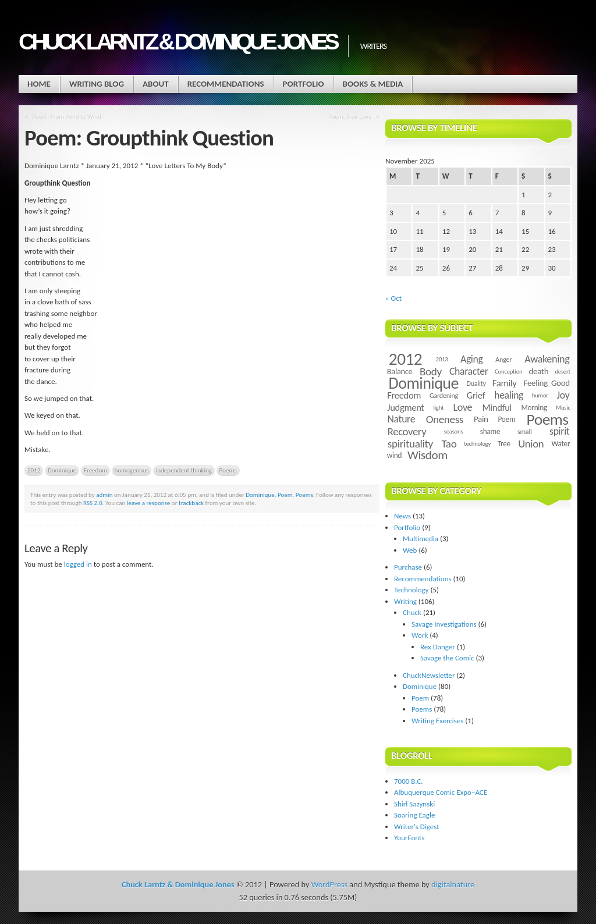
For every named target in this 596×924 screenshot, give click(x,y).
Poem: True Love (349, 116)
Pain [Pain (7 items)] (481, 419)
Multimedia (420, 538)
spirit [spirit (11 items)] (559, 431)
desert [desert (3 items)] (562, 371)
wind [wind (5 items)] (394, 455)
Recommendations (225, 84)
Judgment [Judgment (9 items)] (405, 407)
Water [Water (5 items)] (560, 444)
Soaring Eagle (414, 815)
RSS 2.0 (92, 503)
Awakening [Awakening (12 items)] (546, 359)
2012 (33, 470)
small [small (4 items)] (524, 431)
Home (39, 84)
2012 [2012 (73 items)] (405, 359)
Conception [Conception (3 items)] (508, 371)
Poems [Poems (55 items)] (548, 419)
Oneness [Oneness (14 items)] (444, 419)
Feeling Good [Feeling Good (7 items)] (547, 383)
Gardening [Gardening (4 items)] (444, 395)
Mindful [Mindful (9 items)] (497, 407)
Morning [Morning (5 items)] (534, 408)
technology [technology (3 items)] (477, 443)
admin (104, 495)
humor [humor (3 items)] (540, 395)
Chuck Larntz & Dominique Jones (177, 41)
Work (419, 635)
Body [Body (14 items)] (431, 371)
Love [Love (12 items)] (462, 407)
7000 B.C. (408, 781)
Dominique (62, 470)
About (156, 84)
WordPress (329, 884)
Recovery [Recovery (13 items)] (407, 431)
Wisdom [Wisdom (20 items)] (427, 455)
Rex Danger (437, 646)
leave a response (149, 503)
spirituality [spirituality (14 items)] (410, 443)
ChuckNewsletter (429, 675)
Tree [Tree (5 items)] (504, 444)
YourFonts (409, 837)
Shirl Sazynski (414, 803)
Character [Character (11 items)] (468, 371)
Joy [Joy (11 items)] (563, 395)
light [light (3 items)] (438, 407)
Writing (405, 601)
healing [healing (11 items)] (508, 395)
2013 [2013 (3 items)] (442, 359)
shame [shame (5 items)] (490, 431)
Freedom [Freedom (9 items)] (404, 395)
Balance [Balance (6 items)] (400, 371)
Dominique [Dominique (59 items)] (424, 383)
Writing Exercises (437, 720)
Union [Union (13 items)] (531, 443)
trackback (191, 503)
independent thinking (184, 470)
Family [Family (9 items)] (504, 383)
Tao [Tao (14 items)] (448, 443)
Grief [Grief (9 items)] (476, 395)
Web (410, 550)
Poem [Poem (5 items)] (506, 419)
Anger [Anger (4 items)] (503, 359)
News (402, 515)
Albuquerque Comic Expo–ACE (440, 792)
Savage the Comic (447, 657)
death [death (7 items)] (538, 371)
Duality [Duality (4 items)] (476, 383)
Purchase (408, 567)
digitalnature (452, 884)
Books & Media (373, 84)
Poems (228, 470)
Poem (285, 495)
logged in (78, 564)
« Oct (393, 298)
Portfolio (303, 84)
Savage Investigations (444, 624)
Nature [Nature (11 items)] (402, 419)
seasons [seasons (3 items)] (453, 431)
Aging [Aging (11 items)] (471, 359)
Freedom (95, 470)
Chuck (412, 612)
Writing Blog (96, 84)
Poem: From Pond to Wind (67, 116)
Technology (411, 589)
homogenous (132, 470)
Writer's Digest (416, 826)
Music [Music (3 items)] (563, 407)
